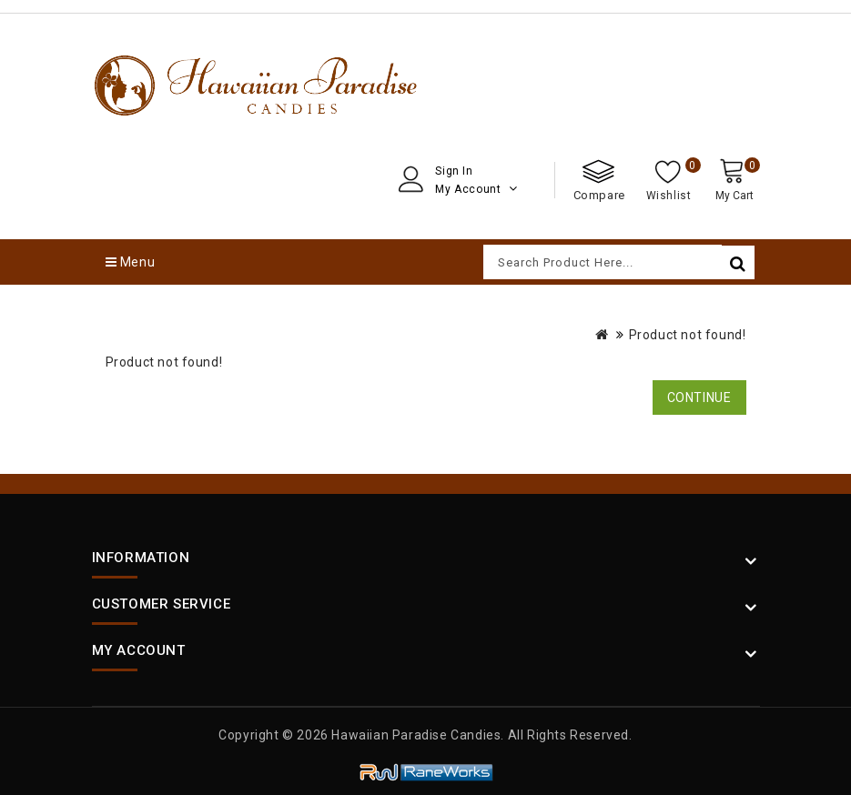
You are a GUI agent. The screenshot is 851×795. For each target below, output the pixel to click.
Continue (699, 397)
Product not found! (687, 334)
